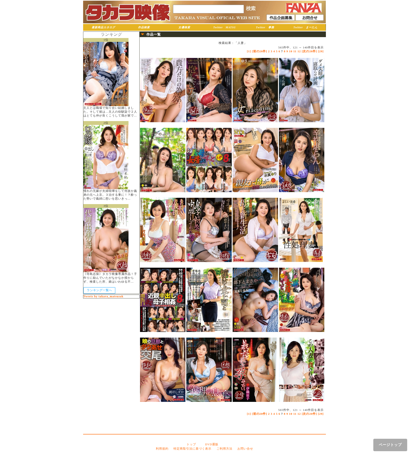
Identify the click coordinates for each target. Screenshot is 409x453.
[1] (249, 51)
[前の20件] (259, 51)
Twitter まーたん (305, 27)
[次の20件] (309, 51)
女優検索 (184, 27)
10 (290, 51)
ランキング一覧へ (99, 290)
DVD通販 (211, 444)
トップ (191, 444)
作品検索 (144, 27)
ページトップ (390, 445)
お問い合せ (245, 448)
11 (295, 51)
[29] (321, 51)
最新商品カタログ (103, 27)
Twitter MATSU (224, 27)
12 (299, 51)
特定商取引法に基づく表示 (192, 448)
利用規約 (162, 448)
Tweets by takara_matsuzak (103, 296)
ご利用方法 (224, 448)
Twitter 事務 (265, 27)
